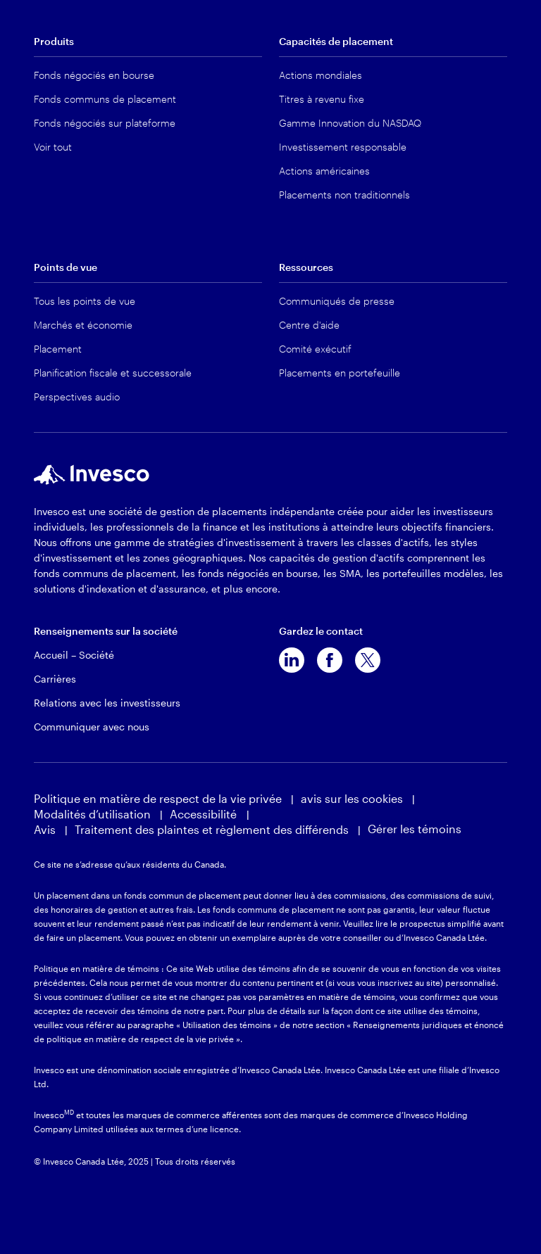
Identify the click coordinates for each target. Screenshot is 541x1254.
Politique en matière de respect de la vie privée (158, 798)
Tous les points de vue (84, 301)
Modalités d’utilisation (92, 814)
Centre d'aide (309, 325)
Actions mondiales (320, 75)
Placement (58, 349)
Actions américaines (324, 171)
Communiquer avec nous (91, 727)
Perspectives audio (77, 397)
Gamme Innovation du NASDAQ (350, 123)
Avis (45, 829)
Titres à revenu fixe (321, 99)
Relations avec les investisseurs (107, 703)
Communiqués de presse (336, 301)
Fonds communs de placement (105, 99)
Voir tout (53, 147)
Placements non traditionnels (344, 195)
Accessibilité (205, 814)
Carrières (55, 679)
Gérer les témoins (414, 828)
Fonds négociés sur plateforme (104, 123)
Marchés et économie (83, 325)
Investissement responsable (342, 147)
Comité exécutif (315, 349)
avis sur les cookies (352, 798)
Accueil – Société (74, 655)
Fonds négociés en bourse (94, 75)
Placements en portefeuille (339, 373)
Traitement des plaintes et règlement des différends (212, 829)
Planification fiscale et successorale (113, 373)
